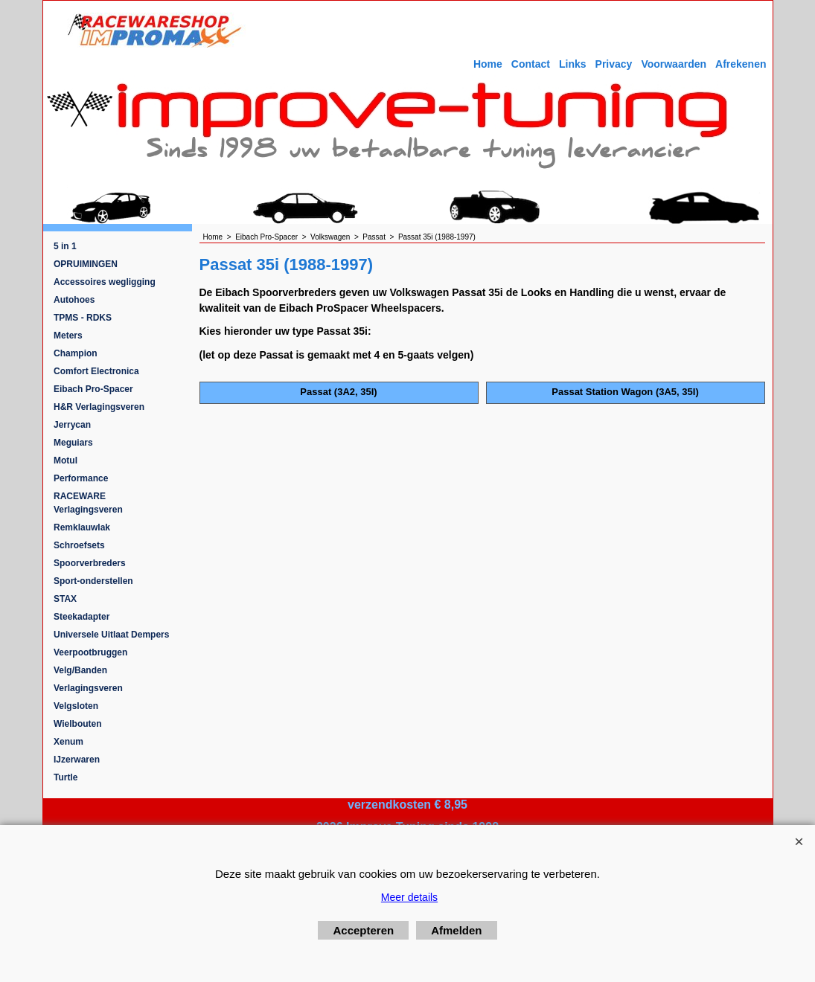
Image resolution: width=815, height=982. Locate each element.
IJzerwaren (77, 759)
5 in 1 (65, 246)
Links (573, 64)
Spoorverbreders (90, 563)
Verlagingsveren (88, 688)
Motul (65, 460)
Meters (68, 335)
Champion (76, 353)
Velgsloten (76, 706)
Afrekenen (740, 64)
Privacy (614, 64)
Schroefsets (79, 545)
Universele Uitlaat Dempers (111, 634)
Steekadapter (81, 617)
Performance (81, 478)
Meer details (409, 897)
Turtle (65, 777)
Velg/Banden (80, 670)
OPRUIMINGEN (86, 264)
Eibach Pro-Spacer (93, 389)
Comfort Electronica (96, 371)
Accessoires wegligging (105, 282)
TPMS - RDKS (83, 317)
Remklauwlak (82, 527)
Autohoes (74, 300)
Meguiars (73, 442)
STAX (65, 599)
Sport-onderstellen (93, 581)
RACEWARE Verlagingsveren (88, 503)
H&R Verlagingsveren (99, 407)
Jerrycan (72, 425)
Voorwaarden (673, 64)
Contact (530, 64)
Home (487, 64)
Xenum (68, 741)
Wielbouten (78, 724)
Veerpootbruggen (90, 652)
